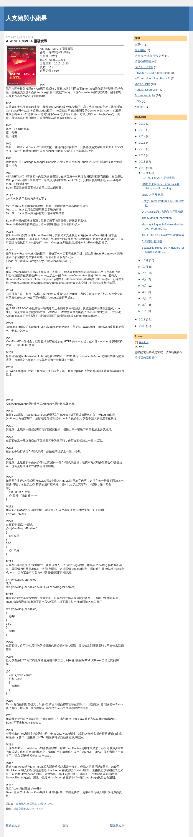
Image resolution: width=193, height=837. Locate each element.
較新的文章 (13, 825)
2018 (142, 129)
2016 (142, 142)
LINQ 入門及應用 (152, 194)
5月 (145, 285)
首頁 (65, 825)
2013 (142, 161)
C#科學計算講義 (152, 241)
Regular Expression (147, 89)
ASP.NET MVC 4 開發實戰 (158, 177)
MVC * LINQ (36, 808)
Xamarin (140, 106)
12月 (145, 172)
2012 (142, 168)
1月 (145, 311)
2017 (142, 136)
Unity (138, 101)
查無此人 (143, 342)
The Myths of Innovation (157, 218)
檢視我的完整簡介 (146, 357)
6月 (145, 279)
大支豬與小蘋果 (26, 18)
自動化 (139, 44)
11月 (145, 260)
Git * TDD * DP (144, 67)
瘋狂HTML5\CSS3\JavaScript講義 (163, 234)
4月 (145, 292)
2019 (142, 123)
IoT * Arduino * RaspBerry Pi (152, 78)
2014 (142, 155)
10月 (145, 266)
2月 (145, 304)
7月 (145, 273)
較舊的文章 (117, 825)
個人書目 (140, 50)
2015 (142, 149)
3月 (145, 298)
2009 (142, 326)
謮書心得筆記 (21, 808)
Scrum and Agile (145, 95)
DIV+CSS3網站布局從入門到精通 (162, 211)
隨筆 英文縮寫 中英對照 (149, 55)
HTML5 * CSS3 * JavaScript (152, 72)
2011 (142, 319)
